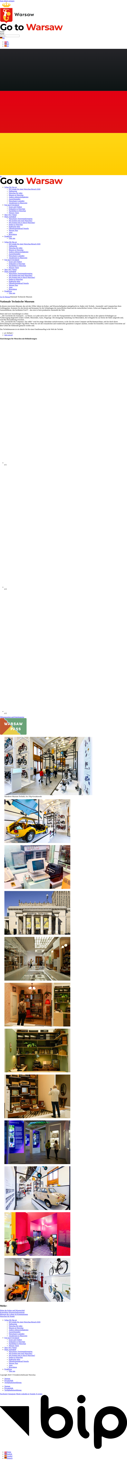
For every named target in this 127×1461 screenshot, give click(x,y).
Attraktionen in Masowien (18, 203)
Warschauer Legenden (16, 201)
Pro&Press (8, 236)
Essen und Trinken (15, 207)
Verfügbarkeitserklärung (13, 1382)
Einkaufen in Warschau (17, 209)
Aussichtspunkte (14, 199)
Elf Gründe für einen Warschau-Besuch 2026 (24, 189)
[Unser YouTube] (33, 1394)
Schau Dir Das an (10, 187)
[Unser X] (39, 1394)
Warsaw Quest (14, 213)
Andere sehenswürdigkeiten (18, 197)
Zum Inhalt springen (7, 1)
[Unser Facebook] (4, 1394)
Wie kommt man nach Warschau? (20, 221)
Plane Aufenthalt (10, 217)
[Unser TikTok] (18, 1394)
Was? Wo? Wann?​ (10, 215)
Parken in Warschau (16, 224)
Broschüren (13, 234)
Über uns (12, 238)
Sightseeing (13, 191)
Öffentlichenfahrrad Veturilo (19, 228)
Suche (2, 32)
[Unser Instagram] (12, 1394)
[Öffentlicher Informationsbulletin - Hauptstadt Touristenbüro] (63, 1448)
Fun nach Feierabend (11, 205)
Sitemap (7, 1379)
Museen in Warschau (16, 195)
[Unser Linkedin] (25, 1394)
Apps (11, 232)
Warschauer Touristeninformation (20, 219)
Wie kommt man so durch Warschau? (22, 222)
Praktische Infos (14, 226)
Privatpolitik (8, 1380)
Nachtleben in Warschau (17, 211)
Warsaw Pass (13, 230)
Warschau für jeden (15, 193)
